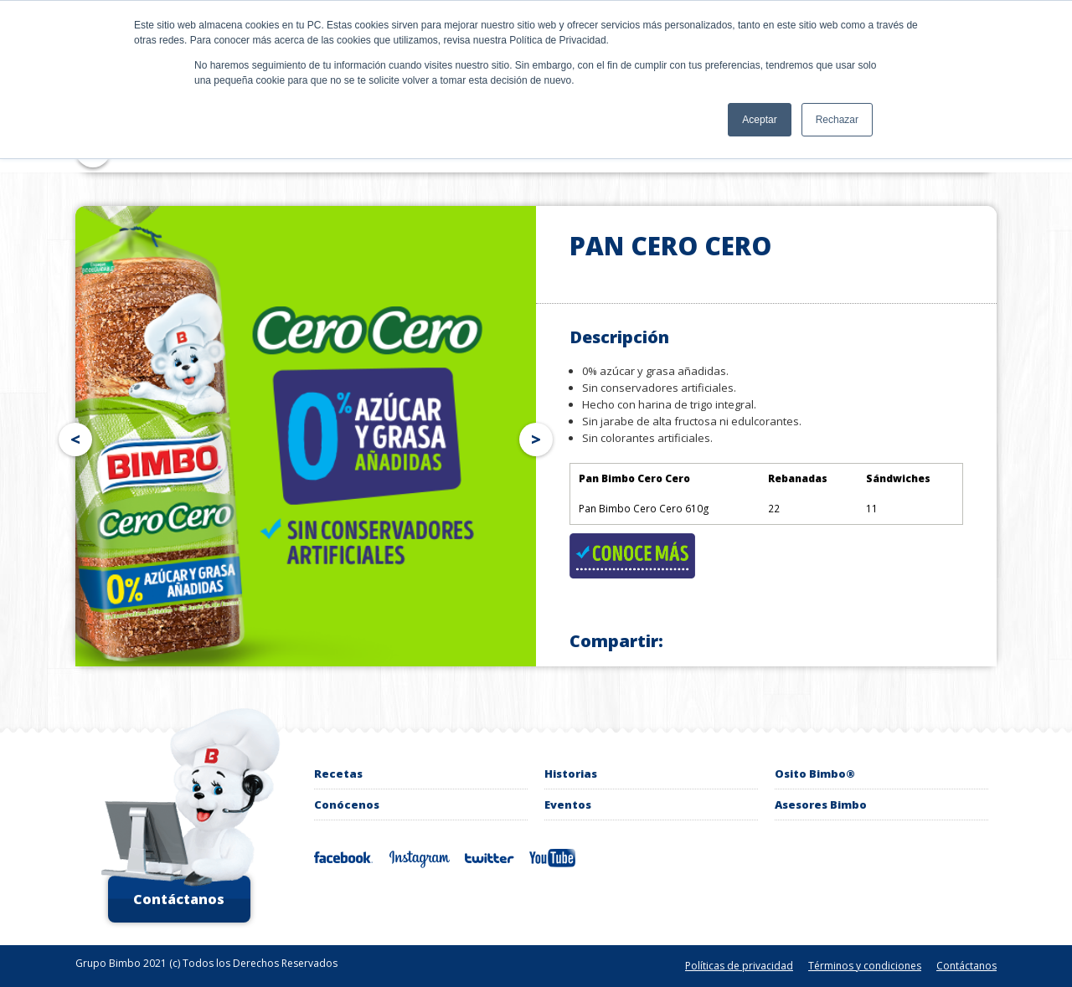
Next (539, 436)
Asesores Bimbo (821, 804)
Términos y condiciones (864, 966)
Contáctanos (178, 899)
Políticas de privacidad (739, 966)
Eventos (567, 804)
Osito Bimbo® (815, 773)
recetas (338, 773)
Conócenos (346, 804)
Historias (570, 773)
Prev (72, 436)
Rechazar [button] (837, 120)
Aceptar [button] (759, 120)
